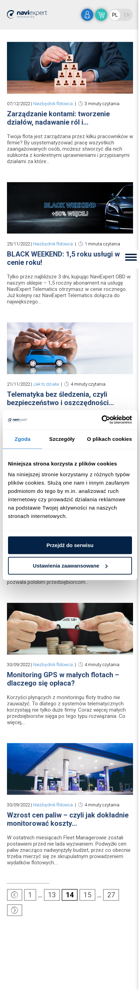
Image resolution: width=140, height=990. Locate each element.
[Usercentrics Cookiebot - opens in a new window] (101, 419)
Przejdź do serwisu (69, 545)
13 (52, 895)
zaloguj (87, 15)
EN (127, 15)
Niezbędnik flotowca (53, 103)
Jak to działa (46, 384)
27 (111, 895)
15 (87, 895)
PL (115, 15)
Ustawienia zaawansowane (70, 566)
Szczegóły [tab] (62, 439)
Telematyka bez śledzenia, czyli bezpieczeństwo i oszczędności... (60, 398)
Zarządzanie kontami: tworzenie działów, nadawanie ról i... (58, 118)
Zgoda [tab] (23, 439)
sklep (101, 15)
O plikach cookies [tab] (109, 439)
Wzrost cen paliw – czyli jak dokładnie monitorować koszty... (68, 819)
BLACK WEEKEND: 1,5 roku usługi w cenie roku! (63, 258)
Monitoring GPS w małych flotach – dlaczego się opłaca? (63, 679)
